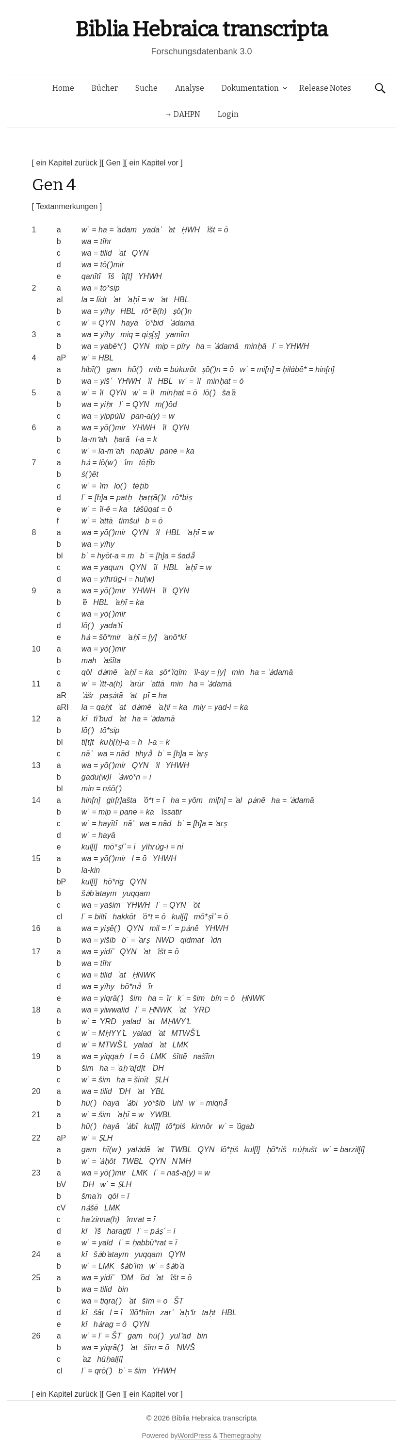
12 (36, 719)
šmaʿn (91, 1196)
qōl (86, 672)
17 (36, 951)
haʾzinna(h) (100, 1219)
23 (36, 1173)
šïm (148, 1301)
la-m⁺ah (94, 439)
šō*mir (110, 637)
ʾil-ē (104, 509)
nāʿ (86, 754)
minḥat (218, 381)
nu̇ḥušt (304, 1149)
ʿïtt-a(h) (110, 684)
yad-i (222, 707)
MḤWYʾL (176, 1021)
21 (36, 1114)
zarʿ (167, 1312)
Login (228, 114)
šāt (99, 1312)
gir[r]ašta (121, 800)
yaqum (112, 567)
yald (105, 1243)
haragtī (119, 1231)
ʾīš (110, 276)
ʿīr (150, 986)
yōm (195, 800)
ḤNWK (144, 975)
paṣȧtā (111, 695)
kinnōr (202, 1126)
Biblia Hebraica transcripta (201, 29)
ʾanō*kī (174, 637)
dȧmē (107, 672)
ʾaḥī (133, 299)
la (84, 299)
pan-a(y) (145, 416)
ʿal (238, 800)
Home (63, 88)
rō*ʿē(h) (154, 311)
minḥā (255, 346)
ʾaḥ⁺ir (187, 1312)
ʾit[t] (126, 276)
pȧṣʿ (157, 1231)
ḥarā (121, 439)
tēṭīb (147, 462)
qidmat (192, 940)
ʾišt (210, 230)
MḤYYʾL (112, 1033)
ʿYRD (201, 1010)
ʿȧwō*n (129, 777)
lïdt (102, 299)
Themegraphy (240, 1435)
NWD (165, 940)
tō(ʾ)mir (112, 265)
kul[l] (89, 847)
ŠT (178, 1301)
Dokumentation (250, 88)
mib (155, 369)
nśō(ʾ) (112, 788)
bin (123, 1289)
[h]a (101, 497)
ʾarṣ (201, 754)
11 (36, 684)
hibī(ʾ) (90, 369)
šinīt (141, 1080)
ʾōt (196, 905)
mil (154, 928)
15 (36, 858)
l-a (140, 439)
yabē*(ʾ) (113, 346)
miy (199, 707)
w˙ (85, 230)
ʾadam (126, 230)
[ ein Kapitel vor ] (154, 163)
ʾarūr (136, 684)
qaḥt (104, 707)
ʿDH (157, 1068)
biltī (101, 917)
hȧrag (103, 1324)
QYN (140, 253)
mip (162, 346)
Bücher (105, 88)
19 (36, 1056)
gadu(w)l (96, 777)
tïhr (106, 241)
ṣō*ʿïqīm (173, 672)
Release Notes (325, 88)
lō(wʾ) (108, 462)
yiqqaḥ (112, 1056)
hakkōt (124, 917)
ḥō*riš (276, 1149)
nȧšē (89, 1208)
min (238, 672)
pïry (183, 346)
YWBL (161, 1114)
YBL (157, 1091)
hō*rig (113, 882)
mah (89, 660)
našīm (203, 1056)
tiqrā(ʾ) (111, 1301)
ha (102, 230)
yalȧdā (138, 1149)
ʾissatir (171, 812)
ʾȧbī (132, 1103)
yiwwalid (114, 1010)
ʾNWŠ (185, 1347)
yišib (108, 940)
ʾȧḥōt (106, 1161)
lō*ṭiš (229, 1149)
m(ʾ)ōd (166, 404)
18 (36, 1010)
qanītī (91, 276)
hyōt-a (107, 556)
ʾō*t (148, 800)
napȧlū (142, 451)
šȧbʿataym (98, 893)
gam (113, 369)
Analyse (189, 88)
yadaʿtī (111, 625)
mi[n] (265, 369)
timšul (129, 521)
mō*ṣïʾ (114, 847)
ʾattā (105, 521)
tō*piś (175, 1126)
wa (86, 241)
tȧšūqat (146, 509)
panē (168, 451)
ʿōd (144, 1277)
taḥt (208, 1312)
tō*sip (110, 288)
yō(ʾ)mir (113, 428)
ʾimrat (135, 1219)
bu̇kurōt (183, 369)
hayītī (107, 823)
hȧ (85, 462)
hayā (129, 323)
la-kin (90, 870)
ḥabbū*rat (149, 1243)
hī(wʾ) (111, 1149)
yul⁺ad (180, 1336)
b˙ (84, 556)
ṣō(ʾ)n (182, 311)
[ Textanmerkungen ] (67, 206)
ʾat (171, 230)
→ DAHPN (182, 114)
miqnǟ (216, 1103)
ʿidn (215, 940)
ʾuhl (177, 1103)
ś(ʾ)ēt (89, 474)
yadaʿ (152, 230)
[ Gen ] (113, 163)
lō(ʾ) (209, 393)
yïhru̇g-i (113, 579)
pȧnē (256, 800)
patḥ (124, 497)
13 (36, 765)
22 (36, 1138)
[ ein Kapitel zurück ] (67, 163)
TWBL (181, 1149)
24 (36, 1254)
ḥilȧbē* (295, 369)
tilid (106, 253)
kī (84, 719)
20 (36, 1091)
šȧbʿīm (131, 1266)
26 (36, 1336)
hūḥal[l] (110, 1359)
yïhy (107, 311)
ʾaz (86, 1359)
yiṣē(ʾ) (110, 928)
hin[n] (324, 369)
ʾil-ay (201, 672)
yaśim (110, 905)
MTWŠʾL (186, 1033)
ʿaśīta (111, 660)
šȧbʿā (175, 1266)
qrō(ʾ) (104, 1371)
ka (190, 451)
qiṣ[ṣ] (151, 334)
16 (36, 928)
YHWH (150, 276)
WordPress (194, 1435)
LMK (180, 1045)
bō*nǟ (130, 986)
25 (36, 1277)
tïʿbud (103, 719)
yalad (131, 1021)
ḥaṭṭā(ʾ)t (152, 497)
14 (36, 800)
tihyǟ (143, 754)
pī (146, 695)
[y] (152, 637)
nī (180, 847)
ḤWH (190, 230)
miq (126, 334)
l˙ (274, 346)
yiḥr (106, 404)
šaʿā (229, 393)
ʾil (149, 381)
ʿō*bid (153, 323)
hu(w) (144, 579)
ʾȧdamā (181, 323)
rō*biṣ (182, 497)
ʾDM (126, 1277)
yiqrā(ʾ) (112, 998)
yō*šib (154, 1103)
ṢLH (161, 1080)
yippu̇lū (112, 416)
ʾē (84, 602)
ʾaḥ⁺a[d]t (131, 1068)
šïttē (180, 1056)
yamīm (177, 334)
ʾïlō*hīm (141, 1312)
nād (122, 754)
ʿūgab (245, 1126)
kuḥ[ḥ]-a (114, 742)
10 (36, 649)
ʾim (128, 462)
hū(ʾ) (135, 369)
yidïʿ (107, 951)
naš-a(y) (181, 1173)
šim (135, 998)
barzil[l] (352, 1149)
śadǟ (185, 556)
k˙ (180, 998)
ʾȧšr (87, 695)
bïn (216, 998)
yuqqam (136, 893)
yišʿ (106, 381)
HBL (181, 299)
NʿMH (181, 1161)
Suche (146, 88)
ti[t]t (87, 742)
